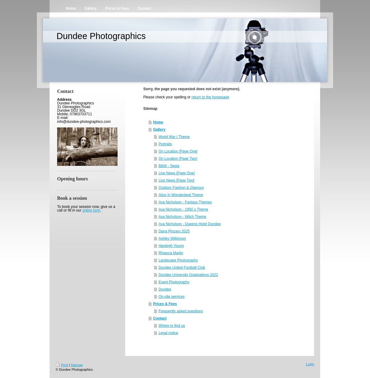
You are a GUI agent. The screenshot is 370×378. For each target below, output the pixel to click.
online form (91, 210)
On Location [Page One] (177, 151)
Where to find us (171, 326)
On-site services (171, 296)
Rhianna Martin (170, 253)
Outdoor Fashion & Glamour (181, 188)
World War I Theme (174, 137)
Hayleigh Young (170, 246)
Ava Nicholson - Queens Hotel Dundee (189, 224)
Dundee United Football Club (181, 267)
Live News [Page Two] (176, 180)
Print (62, 365)
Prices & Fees (165, 304)
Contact (160, 318)
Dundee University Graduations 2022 (188, 275)
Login (310, 364)
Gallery (159, 129)
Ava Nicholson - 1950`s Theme (183, 209)
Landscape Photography (178, 260)
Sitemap (77, 365)
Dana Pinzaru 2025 (174, 231)
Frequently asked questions (180, 311)
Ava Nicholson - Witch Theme (182, 217)
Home (158, 122)
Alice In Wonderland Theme (180, 195)
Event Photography (173, 282)
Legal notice (168, 333)
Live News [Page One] (176, 173)
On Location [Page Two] (177, 158)
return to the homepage (210, 97)
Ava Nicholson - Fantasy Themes (185, 202)
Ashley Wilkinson (172, 238)
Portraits (165, 144)
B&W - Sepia (168, 166)
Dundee (164, 289)
